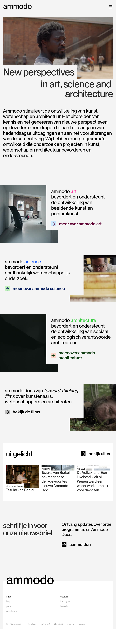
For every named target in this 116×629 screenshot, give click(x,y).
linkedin (64, 606)
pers (8, 606)
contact (82, 624)
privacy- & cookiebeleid (52, 624)
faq (8, 601)
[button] (110, 6)
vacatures (11, 611)
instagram (65, 601)
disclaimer (31, 624)
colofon (71, 624)
